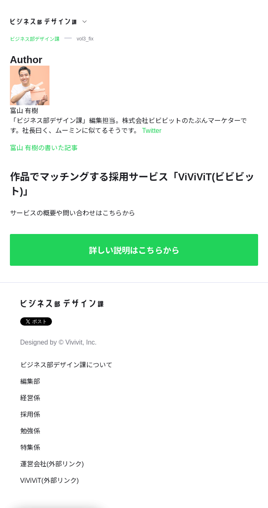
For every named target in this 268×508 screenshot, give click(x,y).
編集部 (30, 381)
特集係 (30, 447)
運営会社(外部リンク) (52, 464)
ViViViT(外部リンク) (49, 480)
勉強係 (30, 431)
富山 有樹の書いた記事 (44, 147)
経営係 (30, 398)
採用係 (30, 414)
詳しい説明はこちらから (134, 250)
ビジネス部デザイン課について (66, 365)
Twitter (151, 130)
